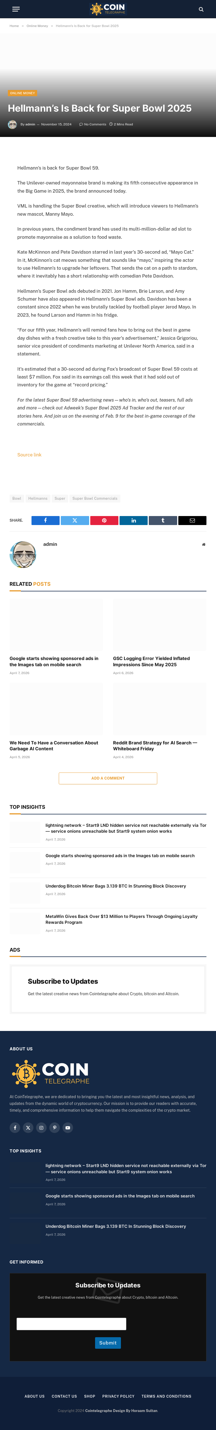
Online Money (22, 93)
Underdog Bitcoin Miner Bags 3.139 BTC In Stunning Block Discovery (116, 885)
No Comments (92, 124)
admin (30, 124)
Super (60, 498)
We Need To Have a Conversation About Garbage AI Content (54, 745)
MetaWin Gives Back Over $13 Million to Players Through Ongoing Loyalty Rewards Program (122, 919)
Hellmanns (38, 498)
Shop (89, 1396)
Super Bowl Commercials (94, 498)
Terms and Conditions (167, 1396)
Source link (29, 455)
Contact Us (64, 1396)
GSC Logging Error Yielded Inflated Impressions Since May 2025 (151, 661)
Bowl (16, 498)
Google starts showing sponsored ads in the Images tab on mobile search (54, 661)
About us (33, 1396)
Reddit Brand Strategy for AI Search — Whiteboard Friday (155, 745)
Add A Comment (108, 778)
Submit (108, 1342)
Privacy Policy (118, 1396)
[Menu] (16, 9)
